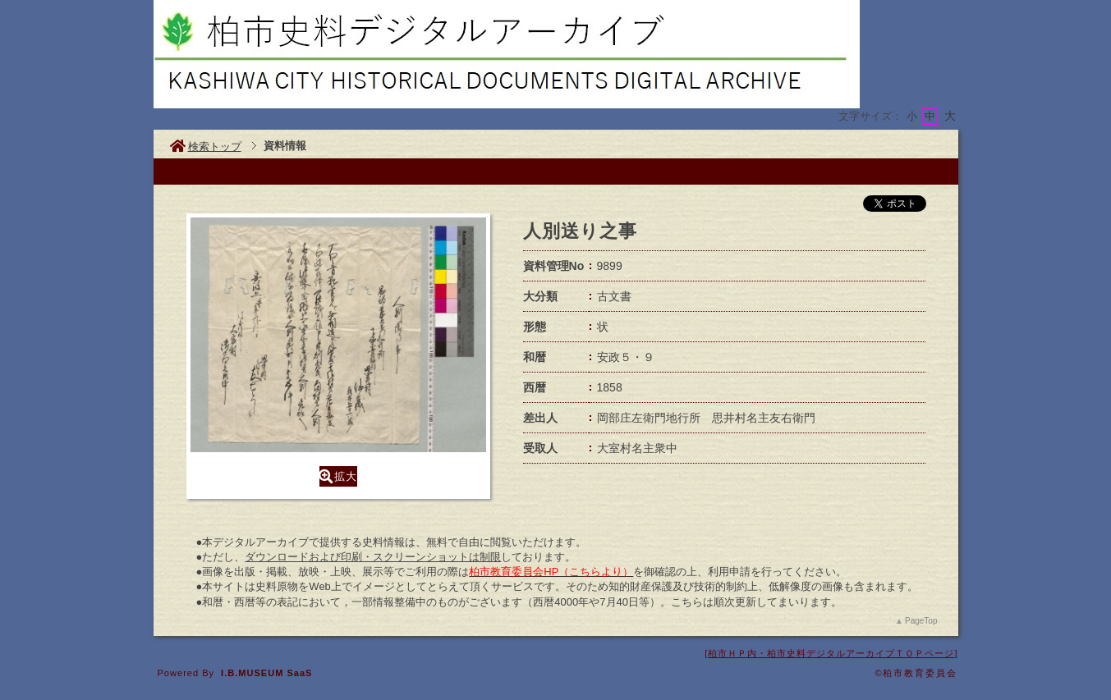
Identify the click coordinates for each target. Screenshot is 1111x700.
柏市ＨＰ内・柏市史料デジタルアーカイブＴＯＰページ (831, 653)
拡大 (338, 476)
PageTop (921, 620)
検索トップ (205, 146)
